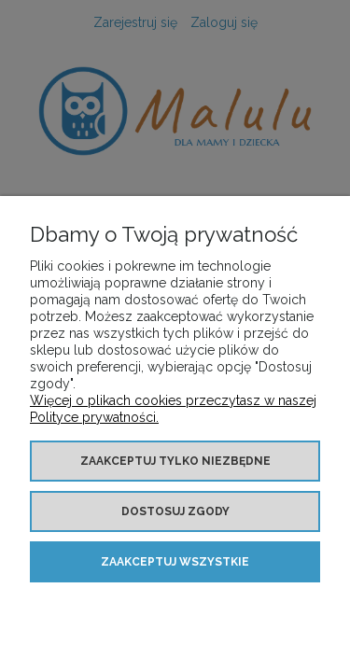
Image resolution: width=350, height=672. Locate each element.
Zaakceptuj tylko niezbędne (175, 461)
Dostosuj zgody (175, 511)
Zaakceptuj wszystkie (175, 561)
